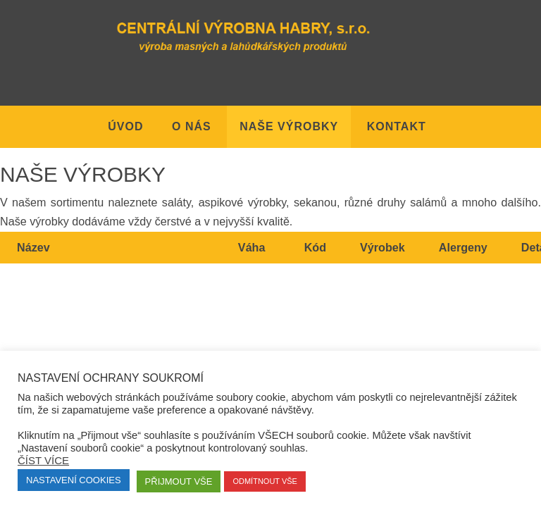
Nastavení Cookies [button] (73, 480)
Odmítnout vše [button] (264, 481)
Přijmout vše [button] (179, 481)
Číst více (43, 460)
